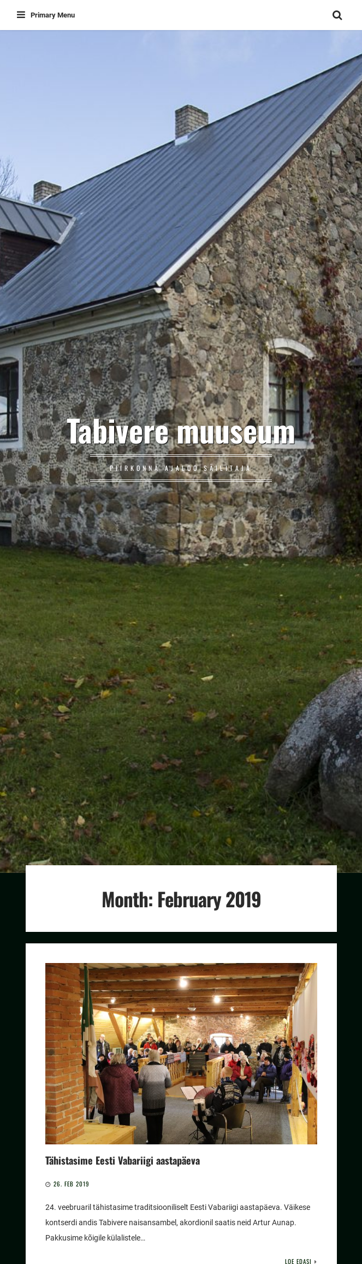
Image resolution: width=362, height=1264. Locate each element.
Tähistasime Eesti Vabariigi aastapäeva (122, 1160)
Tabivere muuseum (181, 429)
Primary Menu (46, 15)
